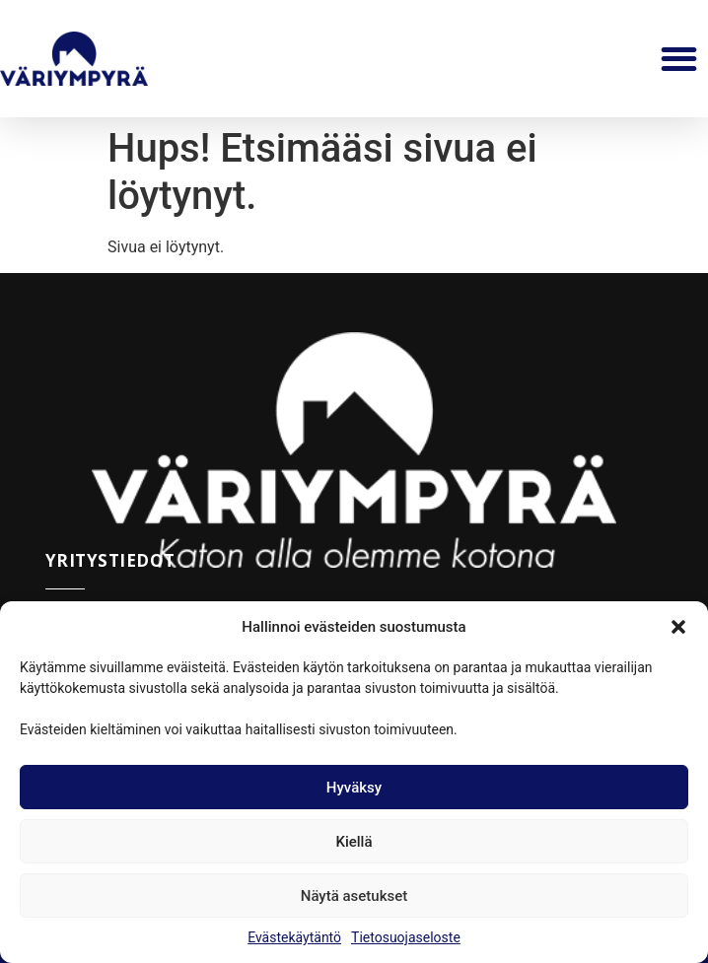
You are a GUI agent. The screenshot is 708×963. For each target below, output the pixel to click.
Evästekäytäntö (294, 937)
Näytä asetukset (354, 896)
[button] (678, 627)
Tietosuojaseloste (405, 937)
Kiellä (353, 842)
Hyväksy (354, 787)
